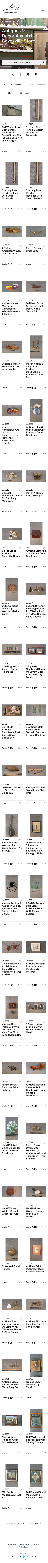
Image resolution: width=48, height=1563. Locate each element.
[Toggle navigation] (43, 9)
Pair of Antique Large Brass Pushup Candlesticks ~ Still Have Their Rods (34, 370)
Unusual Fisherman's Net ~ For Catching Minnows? (12, 497)
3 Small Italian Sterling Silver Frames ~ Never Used (34, 1028)
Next (38, 1523)
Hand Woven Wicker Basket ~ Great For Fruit (11, 1211)
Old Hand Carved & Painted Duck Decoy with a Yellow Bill (35, 307)
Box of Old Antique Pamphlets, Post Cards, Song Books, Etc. (11, 732)
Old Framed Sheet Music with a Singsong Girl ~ (36, 1495)
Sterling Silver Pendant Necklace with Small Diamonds (35, 194)
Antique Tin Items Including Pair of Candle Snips (36, 1324)
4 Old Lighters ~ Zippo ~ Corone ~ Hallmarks (11, 669)
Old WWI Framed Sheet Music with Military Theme (35, 1440)
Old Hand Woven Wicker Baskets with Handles (11, 366)
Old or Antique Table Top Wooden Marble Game (11, 610)
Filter (9, 93)
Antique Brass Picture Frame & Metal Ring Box (11, 1385)
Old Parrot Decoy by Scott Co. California (11, 790)
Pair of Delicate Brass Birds (34, 249)
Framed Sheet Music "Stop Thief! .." (34, 1385)
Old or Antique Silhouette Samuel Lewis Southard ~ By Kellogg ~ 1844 (34, 848)
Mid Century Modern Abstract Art (11, 1495)
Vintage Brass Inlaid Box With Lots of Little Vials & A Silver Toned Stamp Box (11, 1029)
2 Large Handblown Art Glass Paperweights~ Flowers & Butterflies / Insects (10, 435)
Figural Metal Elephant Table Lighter (10, 1087)
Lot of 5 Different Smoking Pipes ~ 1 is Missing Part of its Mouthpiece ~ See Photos (36, 611)
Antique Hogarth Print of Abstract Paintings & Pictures (35, 967)
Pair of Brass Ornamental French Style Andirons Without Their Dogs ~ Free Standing (36, 1152)
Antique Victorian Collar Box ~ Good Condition (36, 553)
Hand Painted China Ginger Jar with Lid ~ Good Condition (11, 1149)
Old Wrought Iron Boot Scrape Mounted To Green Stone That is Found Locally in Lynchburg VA (12, 134)
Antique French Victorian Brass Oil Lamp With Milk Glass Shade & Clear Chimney (11, 1326)
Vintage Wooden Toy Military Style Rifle (35, 790)
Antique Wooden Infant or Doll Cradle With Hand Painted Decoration (36, 1090)
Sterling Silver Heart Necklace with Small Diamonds (10, 194)
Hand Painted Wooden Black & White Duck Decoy (35, 1212)
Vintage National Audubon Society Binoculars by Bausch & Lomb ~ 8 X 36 (11, 908)
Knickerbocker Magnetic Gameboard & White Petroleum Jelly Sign (11, 308)
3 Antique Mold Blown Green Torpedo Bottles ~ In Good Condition (36, 731)
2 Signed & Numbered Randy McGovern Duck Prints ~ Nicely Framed (35, 672)
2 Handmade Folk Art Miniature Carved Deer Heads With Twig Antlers (11, 969)
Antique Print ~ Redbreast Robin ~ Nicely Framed (35, 1269)
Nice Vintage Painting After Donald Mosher (10, 1440)
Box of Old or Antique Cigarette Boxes (11, 553)
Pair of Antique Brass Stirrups (34, 494)
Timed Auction (14, 21)
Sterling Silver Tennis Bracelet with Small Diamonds (34, 131)
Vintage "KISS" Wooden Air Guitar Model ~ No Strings (12, 846)
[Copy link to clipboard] (12, 74)
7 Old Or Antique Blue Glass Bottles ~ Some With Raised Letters (35, 908)
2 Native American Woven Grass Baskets (11, 251)
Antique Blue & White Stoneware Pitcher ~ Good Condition (36, 431)
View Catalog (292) (21, 62)
